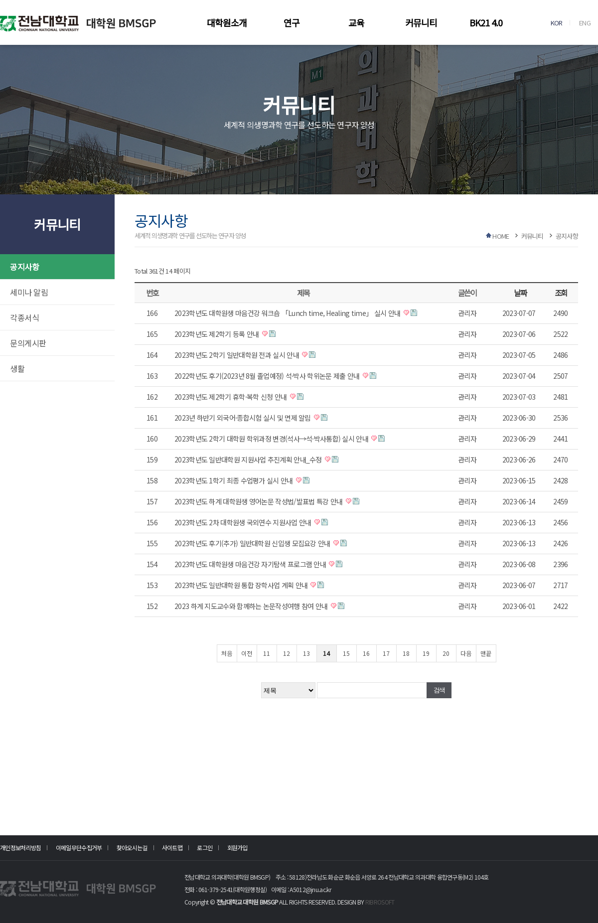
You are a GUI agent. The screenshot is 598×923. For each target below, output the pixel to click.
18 (406, 653)
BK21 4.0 (485, 22)
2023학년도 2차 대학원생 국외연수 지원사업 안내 (243, 522)
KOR (557, 22)
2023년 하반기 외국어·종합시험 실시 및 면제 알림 (243, 418)
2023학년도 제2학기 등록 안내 (217, 334)
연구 (291, 22)
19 (426, 653)
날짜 (520, 292)
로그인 (204, 847)
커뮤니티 (421, 22)
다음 (465, 653)
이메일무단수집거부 (79, 847)
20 (446, 653)
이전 (246, 653)
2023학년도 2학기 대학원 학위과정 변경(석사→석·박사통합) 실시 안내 (272, 439)
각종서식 (24, 317)
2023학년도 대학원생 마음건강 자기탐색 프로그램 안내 (250, 564)
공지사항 (24, 267)
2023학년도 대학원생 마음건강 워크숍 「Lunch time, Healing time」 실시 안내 (288, 313)
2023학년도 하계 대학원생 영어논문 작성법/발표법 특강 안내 (259, 501)
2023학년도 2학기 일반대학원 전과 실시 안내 (237, 355)
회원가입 (237, 847)
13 (306, 653)
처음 (226, 653)
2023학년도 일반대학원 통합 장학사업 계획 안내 (241, 585)
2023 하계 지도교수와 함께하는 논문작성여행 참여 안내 (251, 606)
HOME (500, 236)
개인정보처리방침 (20, 847)
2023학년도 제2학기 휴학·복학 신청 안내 (231, 397)
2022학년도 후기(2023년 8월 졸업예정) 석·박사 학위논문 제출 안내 (267, 376)
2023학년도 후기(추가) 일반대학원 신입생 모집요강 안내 (253, 543)
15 (346, 653)
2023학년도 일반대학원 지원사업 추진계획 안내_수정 (248, 459)
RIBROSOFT (380, 902)
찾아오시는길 (132, 847)
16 (366, 653)
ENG (585, 22)
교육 (356, 22)
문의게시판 (28, 343)
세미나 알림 (29, 292)
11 (266, 653)
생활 (17, 368)
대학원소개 (227, 22)
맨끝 (485, 653)
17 (386, 653)
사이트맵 (172, 847)
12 (286, 653)
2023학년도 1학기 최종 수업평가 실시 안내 (234, 480)
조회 (561, 292)
